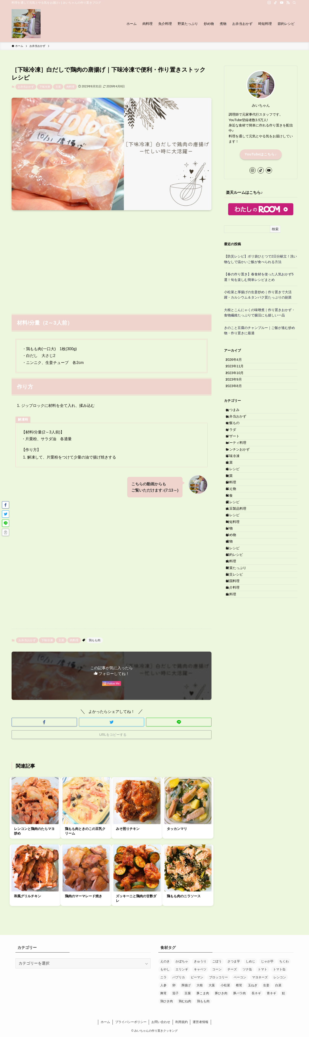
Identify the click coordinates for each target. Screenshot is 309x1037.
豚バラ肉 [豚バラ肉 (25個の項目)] (239, 993)
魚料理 (235, 710)
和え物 (235, 549)
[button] (44, 722)
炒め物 (235, 619)
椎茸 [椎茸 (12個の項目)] (239, 985)
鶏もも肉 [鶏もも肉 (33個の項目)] (203, 1001)
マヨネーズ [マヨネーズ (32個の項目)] (260, 977)
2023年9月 (237, 391)
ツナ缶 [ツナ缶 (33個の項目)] (247, 969)
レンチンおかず (242, 489)
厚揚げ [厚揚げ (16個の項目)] (186, 985)
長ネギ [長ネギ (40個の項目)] (256, 993)
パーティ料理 (240, 479)
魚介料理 (237, 700)
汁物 (233, 609)
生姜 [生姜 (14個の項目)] (266, 985)
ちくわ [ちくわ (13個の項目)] (284, 961)
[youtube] (282, 2)
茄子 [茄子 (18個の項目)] (175, 993)
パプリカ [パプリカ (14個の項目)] (178, 977)
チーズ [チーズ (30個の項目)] (232, 969)
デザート (237, 469)
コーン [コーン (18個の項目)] (217, 969)
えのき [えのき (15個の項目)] (165, 961)
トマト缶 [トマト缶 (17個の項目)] (279, 969)
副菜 (233, 529)
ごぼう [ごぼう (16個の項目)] (217, 961)
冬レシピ (237, 519)
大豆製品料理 (240, 579)
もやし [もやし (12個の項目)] (165, 969)
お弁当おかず (26, 86)
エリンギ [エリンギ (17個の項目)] (182, 969)
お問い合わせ (160, 1022)
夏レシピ (237, 569)
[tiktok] (275, 2)
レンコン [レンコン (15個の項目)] (280, 977)
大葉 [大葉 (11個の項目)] (212, 985)
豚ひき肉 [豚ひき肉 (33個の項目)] (221, 993)
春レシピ (237, 589)
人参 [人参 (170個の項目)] (163, 985)
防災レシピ (238, 680)
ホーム (105, 1022)
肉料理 (70, 86)
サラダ (235, 459)
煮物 (233, 629)
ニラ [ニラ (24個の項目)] (163, 977)
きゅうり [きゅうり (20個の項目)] (200, 961)
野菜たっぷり (240, 670)
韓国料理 (237, 690)
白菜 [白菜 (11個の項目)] (278, 985)
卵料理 (235, 539)
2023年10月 (238, 381)
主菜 (58, 86)
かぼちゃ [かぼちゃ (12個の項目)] (182, 961)
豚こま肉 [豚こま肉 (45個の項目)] (203, 993)
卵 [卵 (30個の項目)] (174, 985)
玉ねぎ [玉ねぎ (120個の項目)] (252, 985)
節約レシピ (238, 650)
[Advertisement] (111, 259)
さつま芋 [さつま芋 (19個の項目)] (233, 961)
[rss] (288, 2)
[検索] (294, 2)
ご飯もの (237, 449)
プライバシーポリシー (131, 1022)
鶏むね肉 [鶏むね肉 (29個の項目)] (185, 1001)
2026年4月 (237, 361)
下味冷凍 (44, 86)
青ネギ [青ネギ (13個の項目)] (271, 993)
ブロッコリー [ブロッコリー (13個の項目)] (218, 977)
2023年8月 (237, 402)
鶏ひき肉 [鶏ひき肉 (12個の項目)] (166, 1001)
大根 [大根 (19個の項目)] (200, 985)
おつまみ (237, 429)
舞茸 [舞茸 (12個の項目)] (163, 993)
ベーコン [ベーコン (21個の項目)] (240, 977)
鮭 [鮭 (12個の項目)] (283, 993)
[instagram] (269, 2)
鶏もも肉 (94, 640)
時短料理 (237, 599)
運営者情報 (200, 1022)
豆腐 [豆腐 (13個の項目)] (187, 993)
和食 (233, 559)
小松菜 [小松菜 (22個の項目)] (225, 985)
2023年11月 (238, 371)
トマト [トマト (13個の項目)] (262, 969)
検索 (275, 229)
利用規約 (181, 1022)
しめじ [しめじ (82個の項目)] (250, 961)
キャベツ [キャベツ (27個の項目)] (200, 969)
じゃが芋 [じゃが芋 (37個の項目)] (267, 961)
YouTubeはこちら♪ (261, 154)
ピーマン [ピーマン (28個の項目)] (197, 977)
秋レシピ (237, 639)
